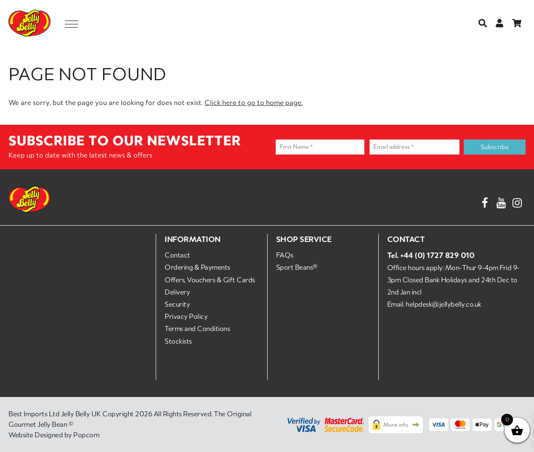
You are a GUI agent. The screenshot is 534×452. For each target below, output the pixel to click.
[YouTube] (501, 201)
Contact (177, 255)
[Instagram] (517, 201)
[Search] (482, 23)
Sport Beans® (296, 267)
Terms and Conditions (197, 328)
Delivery (177, 292)
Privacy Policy (186, 316)
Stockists (178, 341)
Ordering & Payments (197, 267)
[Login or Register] (499, 23)
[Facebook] (484, 201)
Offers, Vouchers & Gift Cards (210, 279)
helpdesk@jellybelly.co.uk (443, 304)
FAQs (284, 255)
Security (177, 304)
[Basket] (517, 23)
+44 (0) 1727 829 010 (437, 255)
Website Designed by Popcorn (54, 434)
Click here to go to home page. (254, 102)
